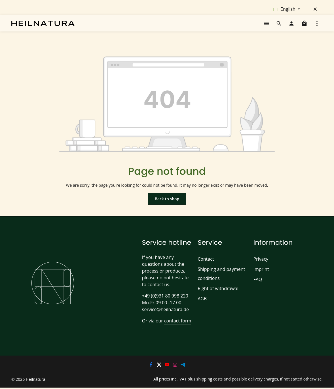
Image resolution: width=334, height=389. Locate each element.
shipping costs (214, 379)
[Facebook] (151, 365)
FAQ (257, 286)
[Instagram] (175, 365)
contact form (175, 327)
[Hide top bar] (315, 9)
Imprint (260, 275)
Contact (205, 265)
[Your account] (291, 26)
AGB (202, 305)
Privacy (260, 265)
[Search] (279, 26)
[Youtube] (167, 365)
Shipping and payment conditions (220, 280)
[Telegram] (183, 365)
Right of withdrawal (217, 295)
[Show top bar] (317, 26)
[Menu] (266, 26)
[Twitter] (159, 365)
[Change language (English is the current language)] (286, 9)
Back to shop (167, 205)
